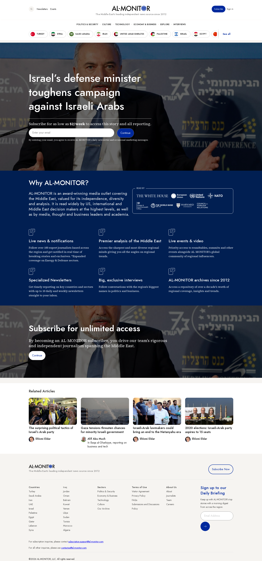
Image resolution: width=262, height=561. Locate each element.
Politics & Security (87, 25)
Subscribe (218, 9)
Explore (164, 25)
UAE (31, 504)
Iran (30, 500)
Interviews (179, 25)
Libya (65, 512)
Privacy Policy (138, 495)
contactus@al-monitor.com (74, 547)
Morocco (67, 525)
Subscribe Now (221, 469)
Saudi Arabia (35, 495)
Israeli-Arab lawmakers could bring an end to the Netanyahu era (157, 430)
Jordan (66, 491)
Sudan (66, 517)
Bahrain (67, 500)
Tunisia (66, 521)
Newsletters (42, 10)
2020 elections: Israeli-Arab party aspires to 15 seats (208, 430)
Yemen (66, 508)
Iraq (65, 487)
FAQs (134, 500)
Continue (37, 355)
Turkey (32, 491)
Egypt (31, 517)
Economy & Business (145, 25)
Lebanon (33, 525)
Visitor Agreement (140, 491)
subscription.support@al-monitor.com (85, 541)
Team (169, 500)
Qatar (31, 521)
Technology (122, 25)
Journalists (171, 495)
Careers (170, 504)
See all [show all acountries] (226, 35)
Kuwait (66, 504)
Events (53, 10)
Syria (31, 530)
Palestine (33, 512)
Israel (31, 508)
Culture (106, 25)
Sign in (230, 9)
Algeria (66, 530)
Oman (66, 495)
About (169, 491)
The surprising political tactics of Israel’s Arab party (51, 430)
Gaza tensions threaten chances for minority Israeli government (103, 430)
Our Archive (103, 508)
